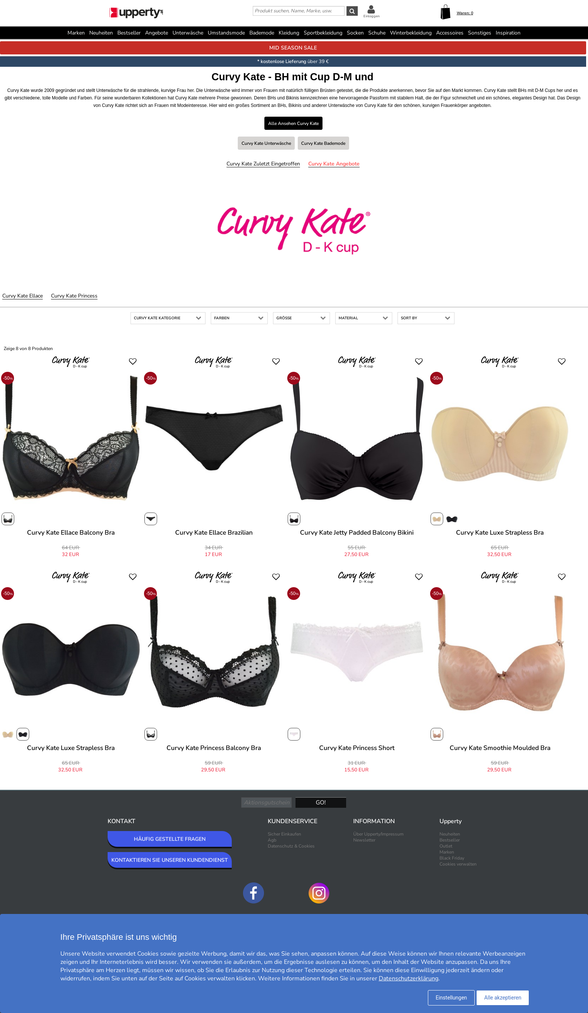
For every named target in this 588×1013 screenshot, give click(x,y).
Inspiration (508, 32)
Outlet (446, 846)
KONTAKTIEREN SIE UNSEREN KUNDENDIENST (169, 860)
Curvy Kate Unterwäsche (266, 143)
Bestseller (129, 32)
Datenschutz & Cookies (291, 846)
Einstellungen (451, 998)
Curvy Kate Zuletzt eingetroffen (263, 163)
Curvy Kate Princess (74, 295)
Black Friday (452, 858)
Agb (272, 840)
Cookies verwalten (458, 864)
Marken (76, 32)
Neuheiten (101, 32)
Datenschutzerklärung (408, 978)
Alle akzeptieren (502, 998)
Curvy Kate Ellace (22, 295)
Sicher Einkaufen (284, 834)
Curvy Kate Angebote (334, 163)
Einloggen (371, 16)
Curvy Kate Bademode (323, 143)
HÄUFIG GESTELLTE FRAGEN (170, 839)
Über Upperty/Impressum (378, 834)
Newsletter (364, 840)
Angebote (156, 32)
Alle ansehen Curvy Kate (293, 123)
